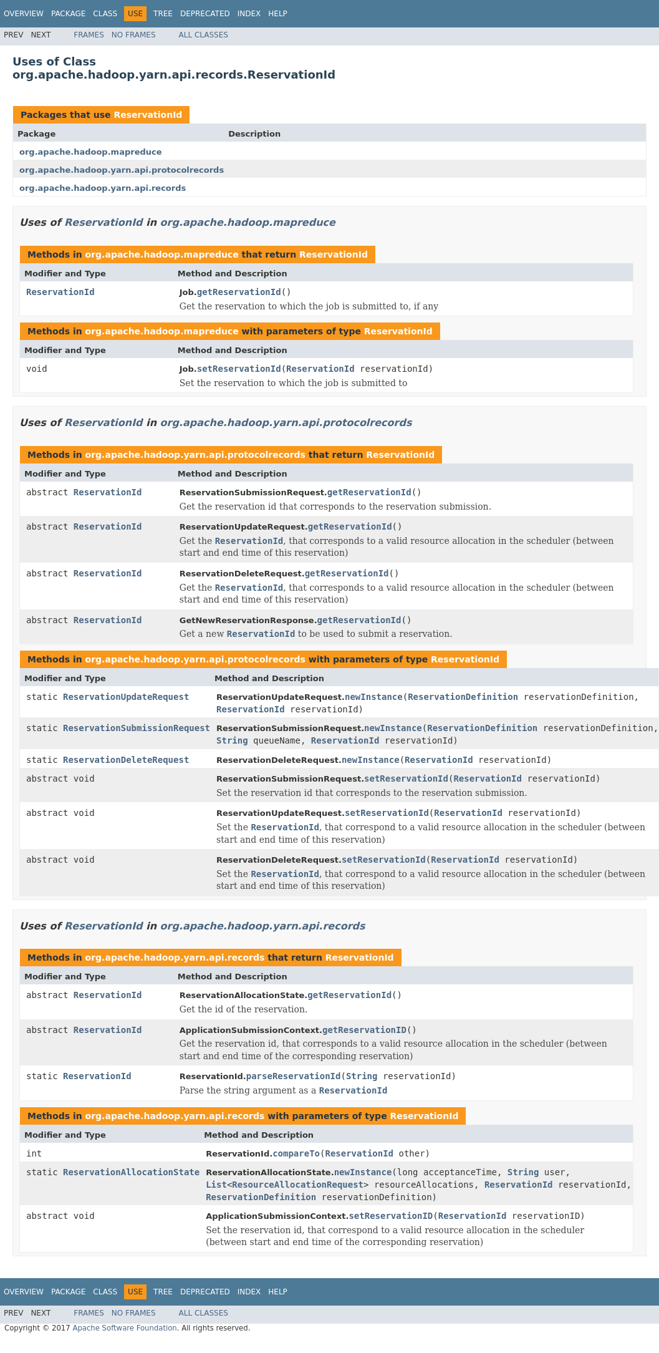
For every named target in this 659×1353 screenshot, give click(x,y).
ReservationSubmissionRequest (136, 728)
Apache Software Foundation (124, 1328)
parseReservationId (293, 1076)
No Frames (134, 35)
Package (68, 13)
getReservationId (239, 292)
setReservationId (239, 369)
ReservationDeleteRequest (126, 760)
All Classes (203, 35)
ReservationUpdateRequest (126, 697)
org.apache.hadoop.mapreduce (90, 152)
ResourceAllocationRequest (297, 1185)
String (232, 740)
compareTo (296, 1153)
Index (249, 13)
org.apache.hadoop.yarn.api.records (102, 188)
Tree (163, 13)
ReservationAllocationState (131, 1172)
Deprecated (205, 13)
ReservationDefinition (463, 697)
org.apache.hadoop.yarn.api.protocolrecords (121, 170)
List (216, 1185)
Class (105, 13)
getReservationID (364, 1030)
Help (277, 13)
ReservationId (147, 115)
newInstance (374, 697)
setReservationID (391, 1216)
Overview (24, 13)
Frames (89, 35)
